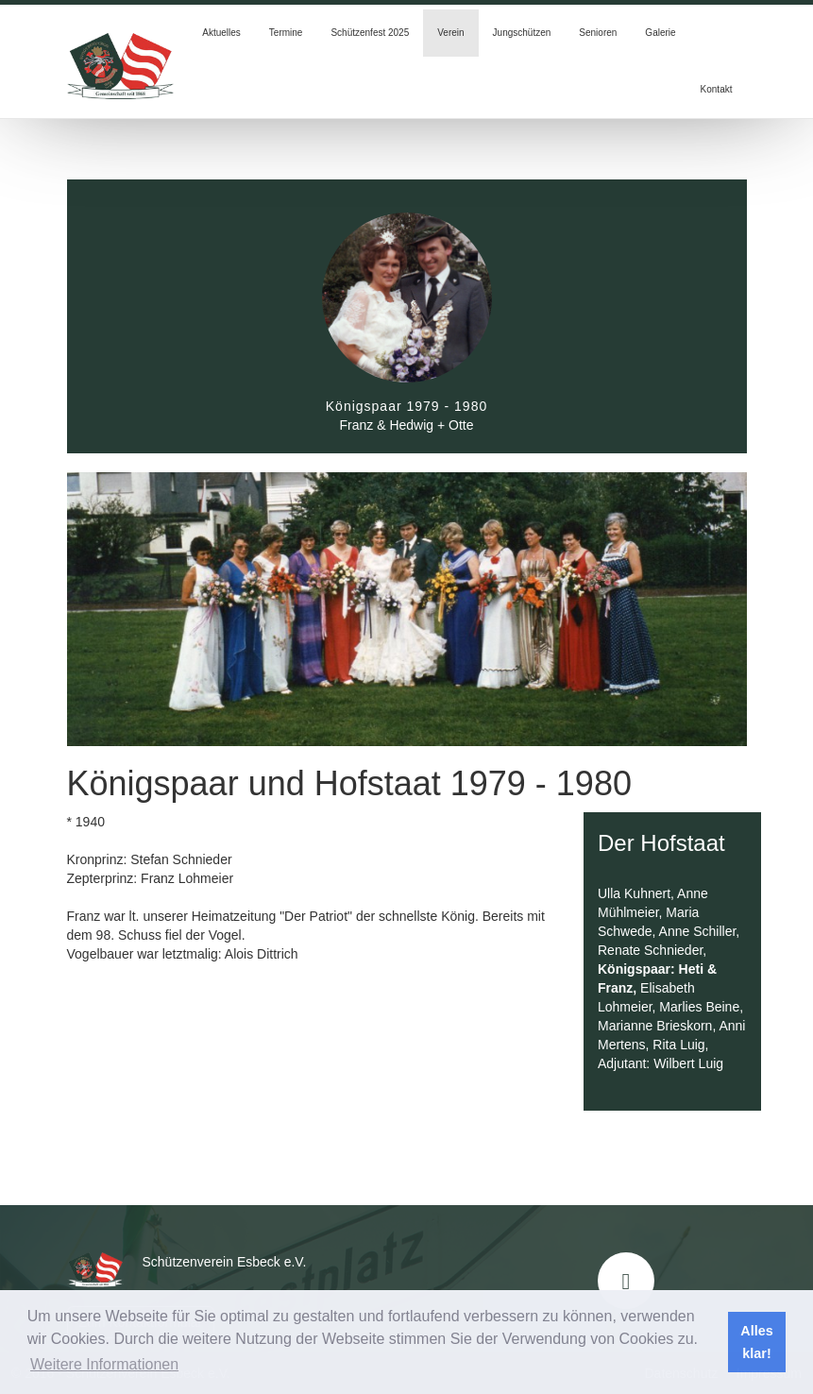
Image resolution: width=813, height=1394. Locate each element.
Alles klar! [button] (756, 1342)
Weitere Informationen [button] (104, 1364)
